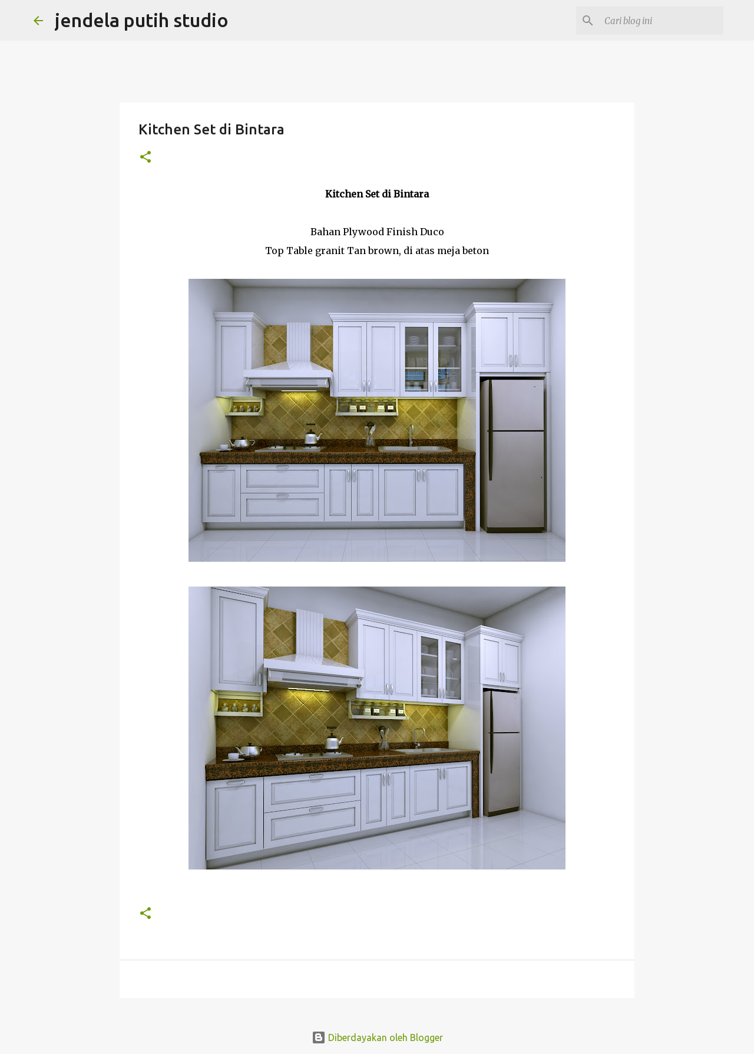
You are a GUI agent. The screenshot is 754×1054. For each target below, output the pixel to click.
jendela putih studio (142, 20)
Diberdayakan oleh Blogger (377, 1037)
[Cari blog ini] (661, 20)
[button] (145, 158)
